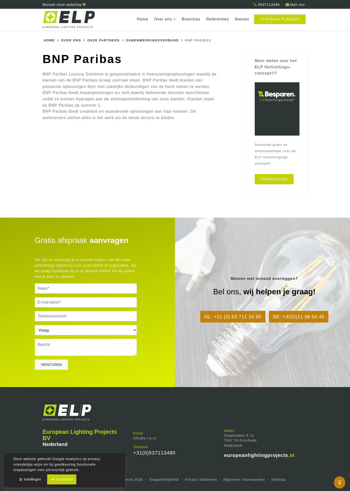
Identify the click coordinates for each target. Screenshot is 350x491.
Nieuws (242, 19)
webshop (64, 5)
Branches (191, 19)
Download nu (274, 179)
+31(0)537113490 (154, 452)
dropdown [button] (175, 19)
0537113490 (266, 5)
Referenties (217, 19)
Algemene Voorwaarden (244, 480)
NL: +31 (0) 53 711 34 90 (232, 316)
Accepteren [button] (62, 479)
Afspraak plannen (279, 19)
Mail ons (295, 5)
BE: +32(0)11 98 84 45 (298, 316)
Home (142, 19)
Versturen (51, 365)
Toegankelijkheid (164, 480)
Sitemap (278, 480)
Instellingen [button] (29, 479)
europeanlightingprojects (259, 455)
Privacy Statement (201, 480)
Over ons (165, 19)
